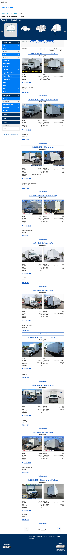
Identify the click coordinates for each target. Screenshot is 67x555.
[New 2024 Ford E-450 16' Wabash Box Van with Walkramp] (43, 100)
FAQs (34, 536)
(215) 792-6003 (25, 235)
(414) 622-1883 (25, 139)
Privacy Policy (52, 536)
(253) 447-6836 (25, 283)
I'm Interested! (42, 95)
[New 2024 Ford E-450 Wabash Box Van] (43, 243)
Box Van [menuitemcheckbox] (7, 102)
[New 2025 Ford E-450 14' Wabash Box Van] (43, 147)
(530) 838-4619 (25, 378)
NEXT (59, 529)
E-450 (40, 41)
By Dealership (6, 125)
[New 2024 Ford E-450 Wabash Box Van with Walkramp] (43, 196)
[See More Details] (26, 82)
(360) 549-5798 (25, 520)
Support (58, 536)
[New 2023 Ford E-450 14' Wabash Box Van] (43, 385)
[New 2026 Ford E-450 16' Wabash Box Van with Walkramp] (43, 480)
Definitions (39, 536)
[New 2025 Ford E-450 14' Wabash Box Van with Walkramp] (43, 54)
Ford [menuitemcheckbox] (6, 51)
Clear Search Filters (11, 134)
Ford (33, 41)
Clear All (61, 45)
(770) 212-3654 (25, 425)
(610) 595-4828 (25, 188)
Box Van (49, 41)
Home (30, 536)
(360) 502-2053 (25, 92)
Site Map (45, 536)
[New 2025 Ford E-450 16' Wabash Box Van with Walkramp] (43, 338)
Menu (4, 2)
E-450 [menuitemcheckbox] (6, 57)
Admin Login (31, 538)
